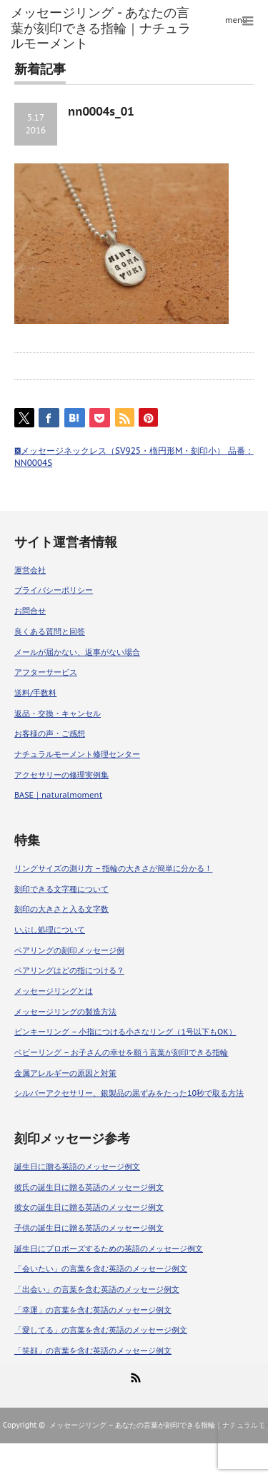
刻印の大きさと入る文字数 (61, 909)
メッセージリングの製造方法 (65, 1012)
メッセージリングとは (53, 991)
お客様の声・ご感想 (49, 733)
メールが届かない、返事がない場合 (77, 652)
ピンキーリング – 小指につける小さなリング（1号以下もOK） (125, 1032)
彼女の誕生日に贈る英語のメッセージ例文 (89, 1207)
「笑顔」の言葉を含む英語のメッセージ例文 (93, 1351)
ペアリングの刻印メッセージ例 (69, 950)
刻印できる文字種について (61, 889)
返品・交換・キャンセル (57, 713)
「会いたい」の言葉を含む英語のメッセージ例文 (100, 1269)
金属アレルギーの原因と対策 (65, 1073)
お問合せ (30, 611)
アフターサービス (45, 672)
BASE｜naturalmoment (58, 795)
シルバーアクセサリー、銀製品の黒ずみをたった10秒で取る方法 (129, 1093)
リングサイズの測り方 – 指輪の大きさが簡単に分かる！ (113, 868)
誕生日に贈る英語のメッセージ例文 (77, 1166)
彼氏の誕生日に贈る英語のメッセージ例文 (89, 1187)
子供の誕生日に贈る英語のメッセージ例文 (89, 1228)
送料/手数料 (35, 693)
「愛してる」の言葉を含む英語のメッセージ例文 (100, 1330)
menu (236, 20)
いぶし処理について (49, 930)
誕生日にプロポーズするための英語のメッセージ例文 (108, 1249)
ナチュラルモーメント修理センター (77, 754)
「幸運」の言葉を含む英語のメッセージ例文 (93, 1310)
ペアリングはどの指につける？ (69, 970)
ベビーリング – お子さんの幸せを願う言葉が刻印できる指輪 (121, 1052)
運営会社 (30, 570)
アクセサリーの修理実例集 (61, 775)
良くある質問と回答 (49, 631)
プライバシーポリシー (53, 590)
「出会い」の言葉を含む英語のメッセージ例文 (96, 1289)
